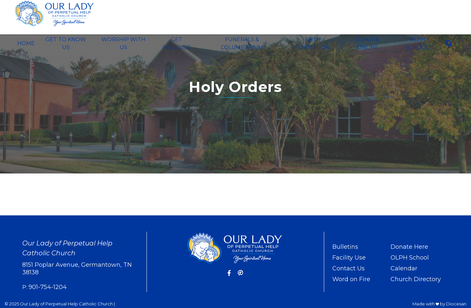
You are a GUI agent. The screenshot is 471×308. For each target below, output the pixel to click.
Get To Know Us (65, 43)
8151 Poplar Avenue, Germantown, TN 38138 (77, 268)
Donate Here (409, 246)
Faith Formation (313, 43)
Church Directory (416, 279)
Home (26, 43)
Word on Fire (351, 279)
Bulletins (345, 246)
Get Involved (177, 43)
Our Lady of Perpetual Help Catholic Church (66, 303)
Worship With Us (123, 43)
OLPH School (417, 43)
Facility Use (349, 257)
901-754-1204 (47, 287)
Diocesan (456, 303)
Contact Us (348, 268)
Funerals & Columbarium (242, 43)
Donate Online (367, 43)
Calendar (404, 268)
